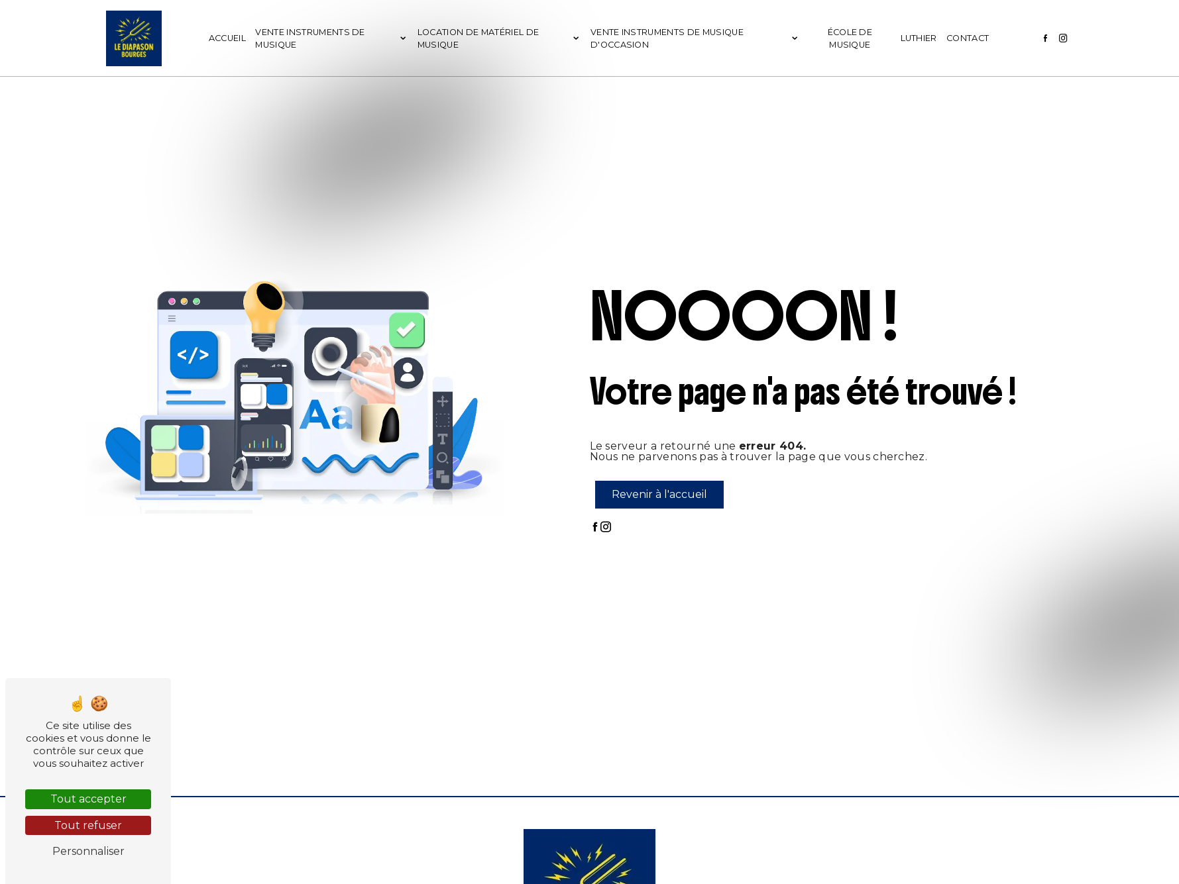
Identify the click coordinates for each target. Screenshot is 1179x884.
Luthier (919, 38)
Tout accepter (88, 799)
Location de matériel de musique (478, 38)
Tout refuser (88, 825)
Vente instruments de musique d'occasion (667, 38)
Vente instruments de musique (310, 38)
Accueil (227, 38)
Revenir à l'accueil (659, 494)
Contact (967, 38)
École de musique (850, 38)
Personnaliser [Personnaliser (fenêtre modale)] (88, 851)
